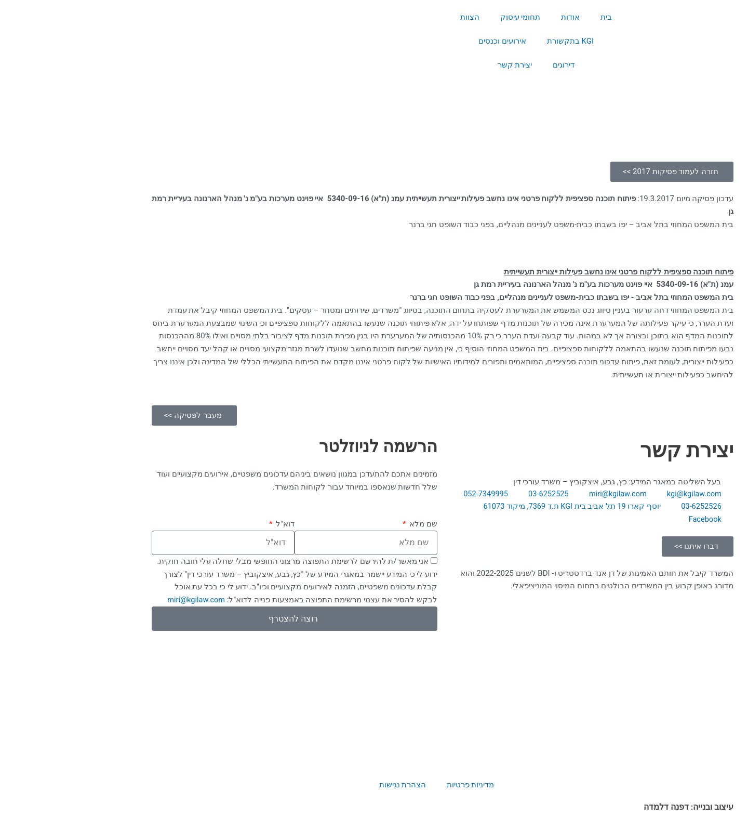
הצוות (401, 17)
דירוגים (495, 65)
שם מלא (354, 524)
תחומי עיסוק (452, 17)
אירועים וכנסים (434, 41)
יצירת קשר (446, 65)
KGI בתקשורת (501, 41)
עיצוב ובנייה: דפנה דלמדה (620, 807)
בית (537, 17)
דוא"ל (215, 524)
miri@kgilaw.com (126, 599)
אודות (501, 17)
